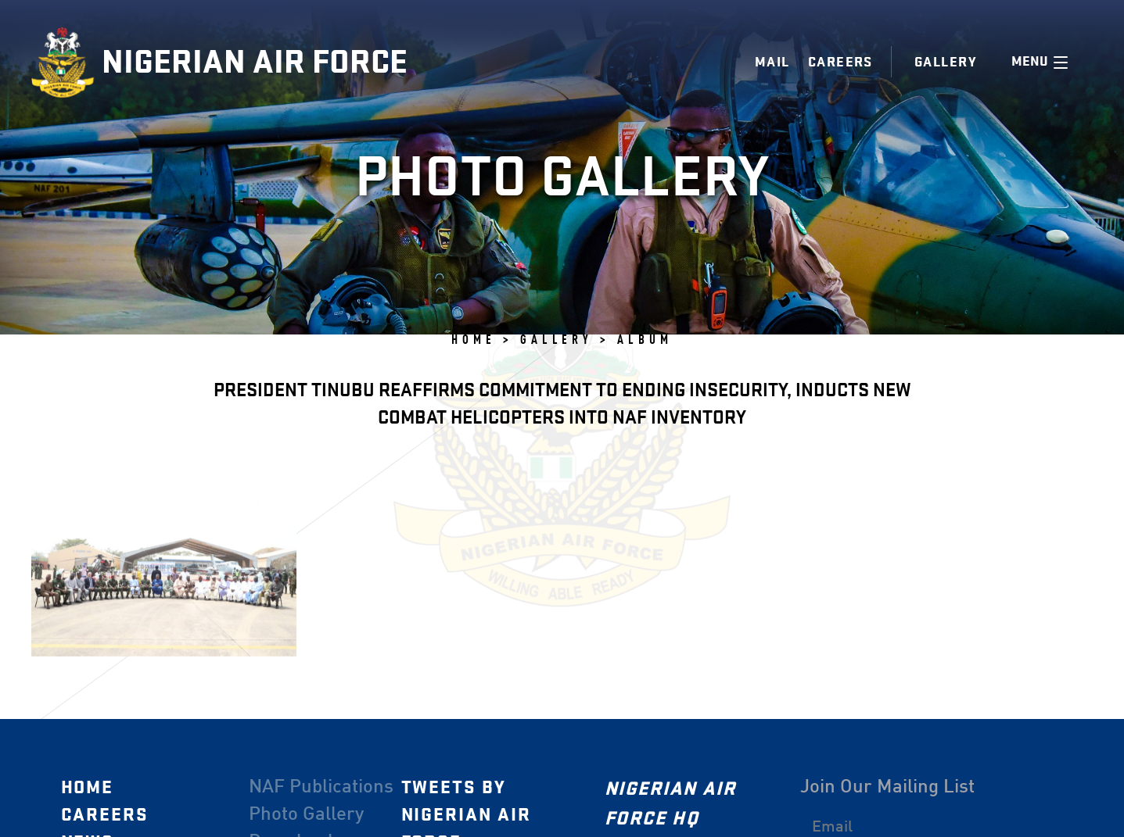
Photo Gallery (305, 814)
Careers (840, 62)
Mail (772, 62)
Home (86, 787)
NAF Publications (320, 787)
